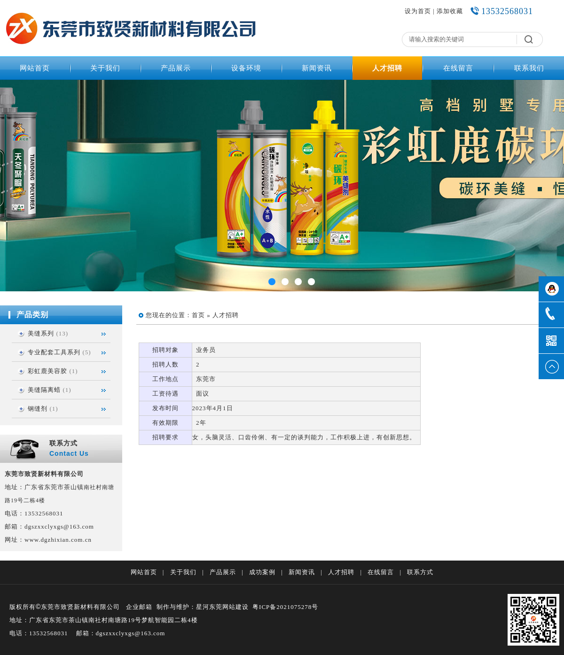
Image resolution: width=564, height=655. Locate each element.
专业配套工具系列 (54, 352)
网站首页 (35, 68)
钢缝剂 (37, 408)
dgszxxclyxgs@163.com (59, 526)
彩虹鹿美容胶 (47, 370)
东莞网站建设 (229, 606)
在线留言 (458, 68)
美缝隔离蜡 (44, 389)
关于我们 (105, 68)
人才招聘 (387, 68)
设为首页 (418, 11)
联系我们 (529, 68)
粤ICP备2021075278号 (285, 606)
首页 (198, 315)
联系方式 (420, 572)
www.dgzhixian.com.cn (58, 539)
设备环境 (246, 68)
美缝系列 (41, 333)
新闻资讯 (317, 68)
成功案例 (262, 572)
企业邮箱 (139, 606)
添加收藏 (450, 11)
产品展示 (176, 68)
